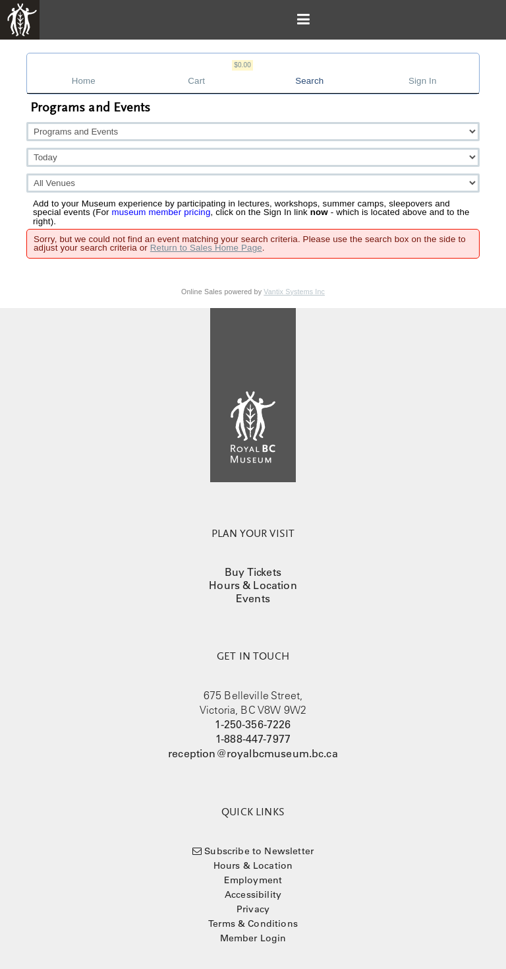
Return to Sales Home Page (206, 248)
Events (253, 598)
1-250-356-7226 (253, 724)
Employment (253, 880)
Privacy (253, 909)
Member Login (253, 938)
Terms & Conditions (253, 923)
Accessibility (253, 894)
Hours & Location (253, 585)
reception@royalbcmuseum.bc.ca (253, 753)
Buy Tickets (253, 571)
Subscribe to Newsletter (259, 851)
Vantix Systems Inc (294, 292)
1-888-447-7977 (253, 738)
